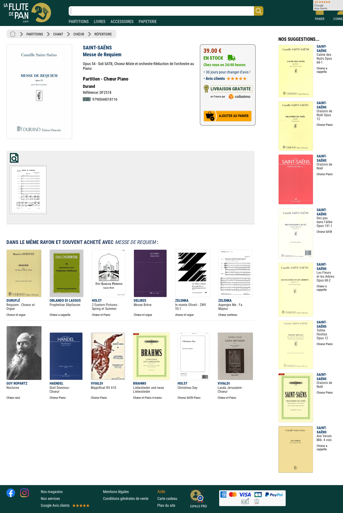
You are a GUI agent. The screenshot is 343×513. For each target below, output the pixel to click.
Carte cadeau (167, 498)
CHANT (58, 34)
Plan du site (166, 505)
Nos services (50, 498)
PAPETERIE (148, 21)
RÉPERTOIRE (103, 34)
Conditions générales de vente (129, 498)
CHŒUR (78, 34)
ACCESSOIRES (122, 21)
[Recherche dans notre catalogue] (166, 11)
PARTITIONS (79, 21)
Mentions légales (116, 491)
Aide (161, 491)
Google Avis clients (65, 505)
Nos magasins (52, 491)
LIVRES (99, 21)
